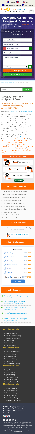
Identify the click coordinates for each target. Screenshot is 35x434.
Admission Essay (10, 354)
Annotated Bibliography (12, 351)
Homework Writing (10, 393)
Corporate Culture (7, 141)
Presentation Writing (11, 377)
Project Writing (9, 372)
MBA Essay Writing (10, 333)
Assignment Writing (10, 388)
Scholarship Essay (10, 356)
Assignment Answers (27, 111)
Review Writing (9, 361)
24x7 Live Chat (27, 5)
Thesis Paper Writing (11, 398)
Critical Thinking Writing (12, 363)
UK (18, 2)
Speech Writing (9, 375)
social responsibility (11, 153)
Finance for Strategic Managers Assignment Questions (17, 314)
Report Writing (9, 370)
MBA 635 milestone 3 (17, 151)
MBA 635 (17, 141)
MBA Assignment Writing (12, 336)
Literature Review (10, 343)
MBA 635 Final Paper (24, 145)
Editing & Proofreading (11, 382)
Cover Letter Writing (11, 379)
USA (25, 2)
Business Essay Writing (12, 338)
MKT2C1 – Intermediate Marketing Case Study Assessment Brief (16, 319)
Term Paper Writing (10, 390)
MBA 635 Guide (21, 147)
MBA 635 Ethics (12, 145)
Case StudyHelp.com (7, 83)
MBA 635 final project (8, 147)
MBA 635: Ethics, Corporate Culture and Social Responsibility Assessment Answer (17, 105)
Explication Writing (10, 359)
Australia (11, 2)
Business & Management (17, 139)
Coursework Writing (11, 395)
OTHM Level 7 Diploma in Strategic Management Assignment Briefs (14, 302)
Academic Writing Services (12, 400)
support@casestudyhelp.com (11, 5)
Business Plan (9, 340)
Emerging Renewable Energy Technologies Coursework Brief (17, 297)
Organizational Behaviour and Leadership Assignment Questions (16, 308)
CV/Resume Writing (10, 345)
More (22, 137)
